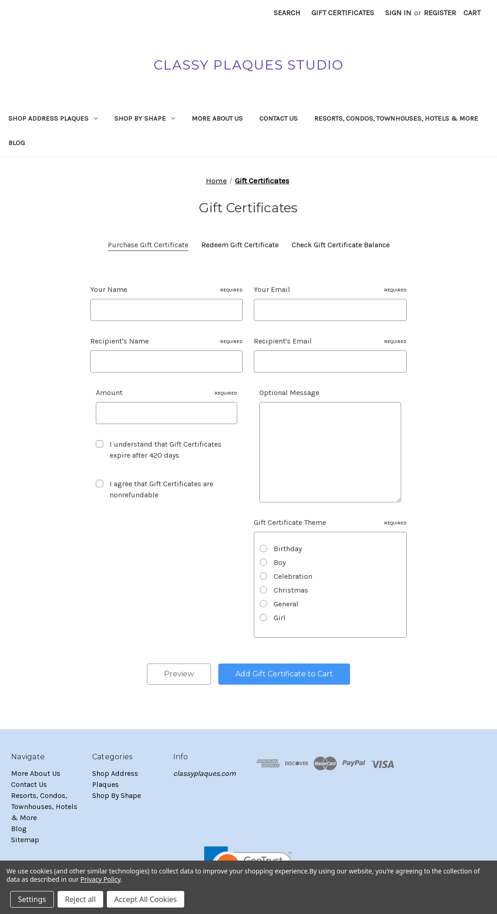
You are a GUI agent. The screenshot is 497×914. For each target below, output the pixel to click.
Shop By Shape (144, 118)
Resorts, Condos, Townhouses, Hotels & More (396, 118)
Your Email (330, 289)
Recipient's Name (166, 341)
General (286, 604)
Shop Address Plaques (53, 118)
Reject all (80, 899)
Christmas (291, 590)
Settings (32, 899)
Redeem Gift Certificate (240, 244)
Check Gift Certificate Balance (341, 244)
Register (440, 12)
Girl (280, 617)
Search (287, 12)
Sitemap (25, 839)
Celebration (293, 576)
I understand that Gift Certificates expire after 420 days (166, 450)
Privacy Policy (101, 879)
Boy (280, 562)
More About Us (217, 118)
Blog (16, 143)
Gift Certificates (342, 12)
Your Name (166, 289)
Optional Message (289, 392)
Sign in (398, 12)
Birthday (288, 548)
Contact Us (278, 118)
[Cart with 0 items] (472, 13)
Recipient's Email (330, 341)
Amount (167, 392)
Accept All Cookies (145, 899)
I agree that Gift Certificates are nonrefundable (161, 489)
